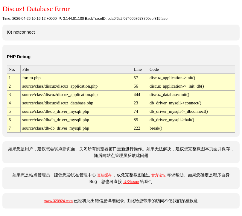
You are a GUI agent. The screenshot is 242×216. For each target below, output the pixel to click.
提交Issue (131, 182)
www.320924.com (58, 201)
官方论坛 (158, 175)
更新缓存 (104, 175)
